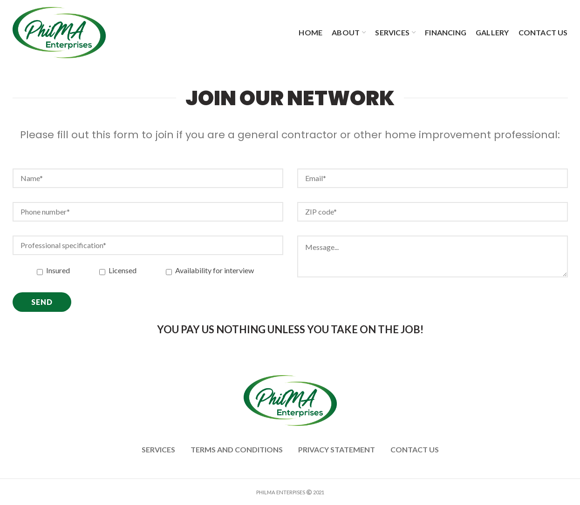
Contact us (414, 449)
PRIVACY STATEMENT (336, 449)
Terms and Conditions (237, 449)
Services (158, 449)
